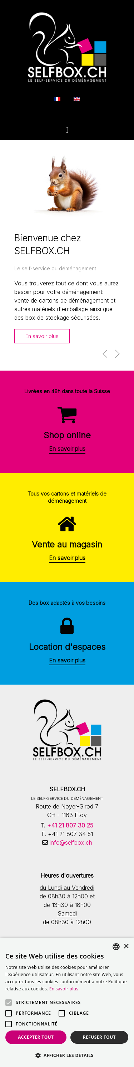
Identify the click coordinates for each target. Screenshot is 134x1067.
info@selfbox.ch (70, 842)
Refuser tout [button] (99, 1037)
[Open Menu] (67, 130)
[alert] (67, 1002)
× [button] (126, 946)
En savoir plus (42, 336)
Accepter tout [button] (36, 1037)
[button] (105, 354)
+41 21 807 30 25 (70, 825)
